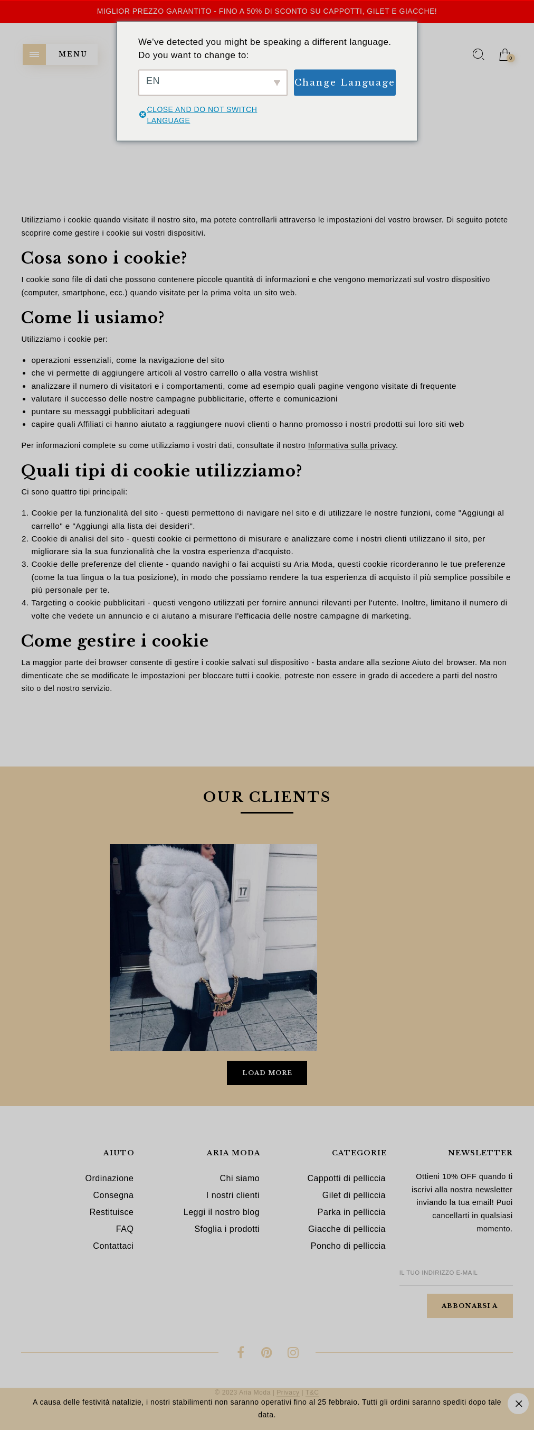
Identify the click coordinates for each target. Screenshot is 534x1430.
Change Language (345, 82)
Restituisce (112, 1212)
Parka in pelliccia (352, 1212)
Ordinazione (109, 1178)
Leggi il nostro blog (222, 1212)
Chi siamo (240, 1178)
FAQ (125, 1229)
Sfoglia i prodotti (227, 1229)
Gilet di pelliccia (354, 1195)
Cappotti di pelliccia (347, 1178)
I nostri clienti (233, 1195)
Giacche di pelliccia (347, 1229)
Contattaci (113, 1245)
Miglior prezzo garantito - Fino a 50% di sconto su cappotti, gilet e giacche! (267, 11)
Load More (267, 1073)
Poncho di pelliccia (348, 1245)
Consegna (113, 1195)
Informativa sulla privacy (352, 445)
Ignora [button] (518, 1403)
